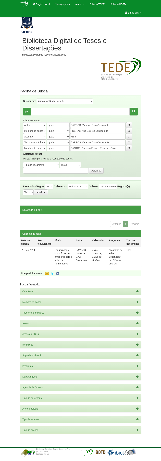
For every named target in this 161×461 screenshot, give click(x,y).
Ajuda (79, 4)
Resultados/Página (33, 186)
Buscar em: (29, 101)
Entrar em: (133, 12)
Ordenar (93, 186)
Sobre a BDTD (118, 4)
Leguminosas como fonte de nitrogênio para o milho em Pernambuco (63, 257)
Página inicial (41, 4)
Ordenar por (60, 186)
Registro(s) (123, 186)
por (27, 111)
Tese (128, 250)
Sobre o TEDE (97, 4)
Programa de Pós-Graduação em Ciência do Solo (115, 257)
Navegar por (62, 4)
